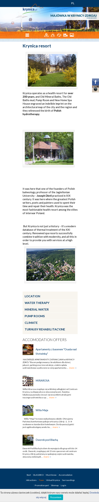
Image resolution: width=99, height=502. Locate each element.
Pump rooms (35, 316)
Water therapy (37, 303)
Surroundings (68, 480)
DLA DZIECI (38, 475)
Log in (63, 485)
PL (73, 3)
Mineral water (37, 309)
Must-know (51, 475)
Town (41, 480)
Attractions (31, 480)
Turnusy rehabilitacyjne (45, 329)
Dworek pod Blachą (47, 439)
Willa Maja (42, 410)
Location (32, 296)
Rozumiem (55, 497)
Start (29, 475)
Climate (31, 322)
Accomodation (65, 475)
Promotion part (42, 485)
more (71, 368)
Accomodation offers (45, 339)
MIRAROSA (42, 380)
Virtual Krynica (53, 480)
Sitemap (55, 485)
